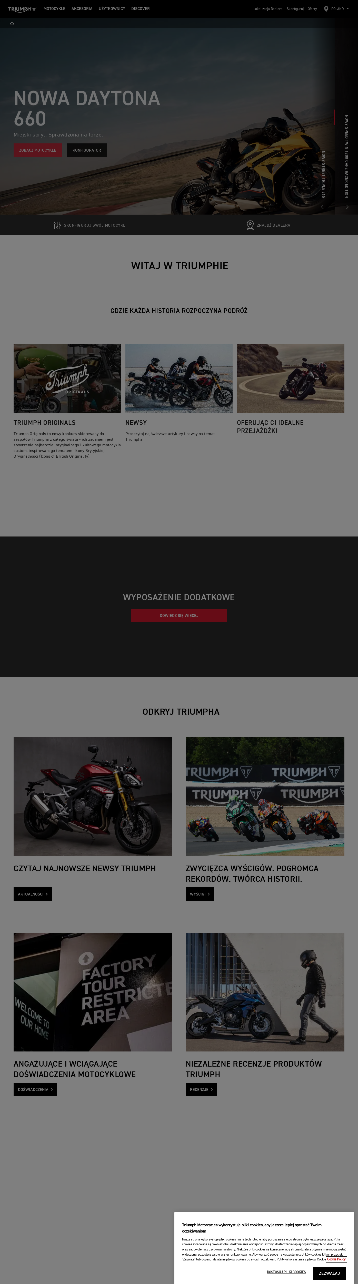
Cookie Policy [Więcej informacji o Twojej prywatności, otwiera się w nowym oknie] (336, 1276)
